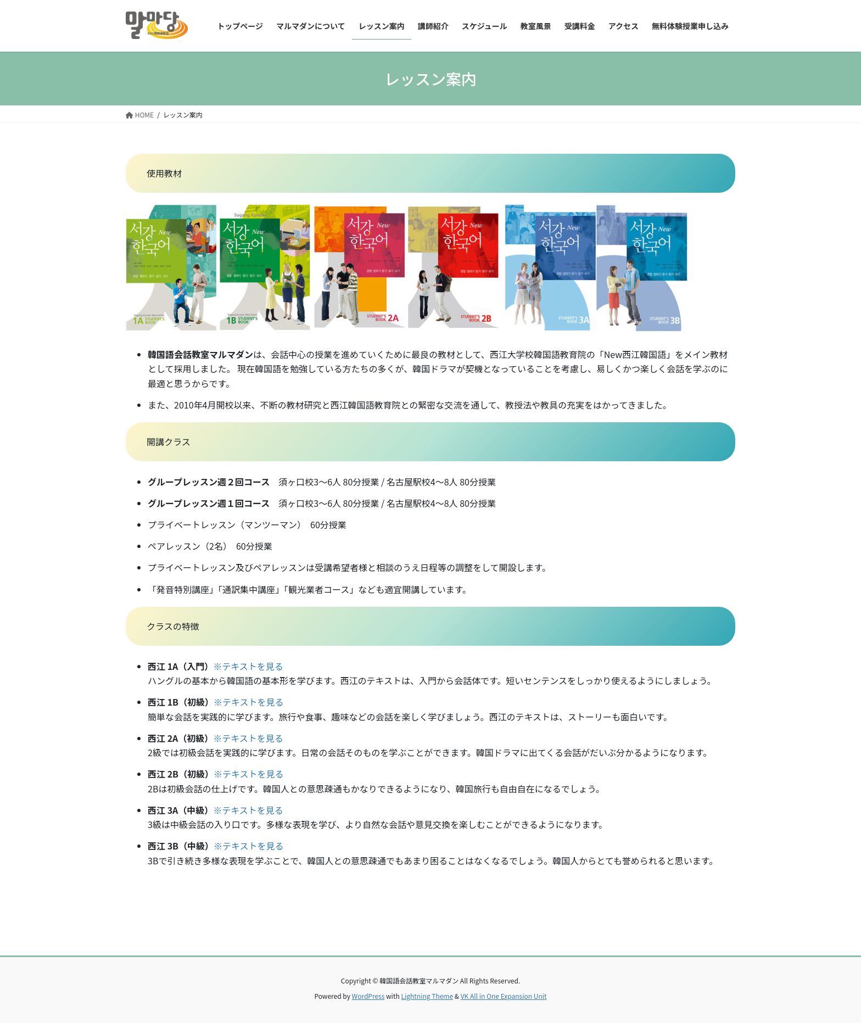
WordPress (368, 995)
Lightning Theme (427, 995)
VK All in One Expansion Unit (504, 995)
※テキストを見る (248, 666)
